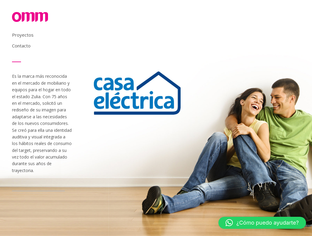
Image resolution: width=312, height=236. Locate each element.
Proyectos (23, 35)
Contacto (21, 46)
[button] (262, 223)
